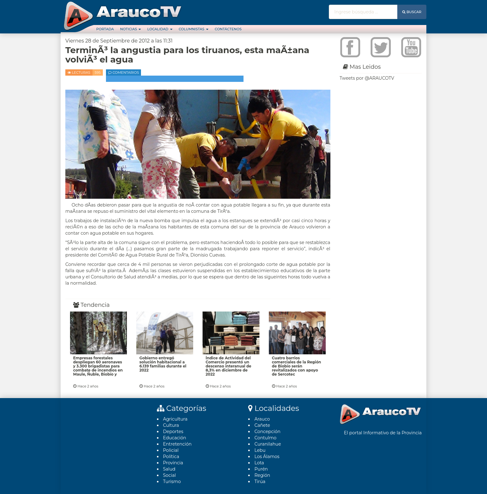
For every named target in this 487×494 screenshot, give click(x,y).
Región (262, 475)
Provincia (173, 463)
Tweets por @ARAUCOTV (367, 78)
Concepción (267, 431)
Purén (261, 469)
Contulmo (265, 438)
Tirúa (259, 481)
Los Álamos (266, 456)
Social (169, 475)
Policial (171, 450)
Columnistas (193, 29)
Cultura (171, 425)
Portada (105, 29)
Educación (174, 438)
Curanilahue (267, 444)
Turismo (172, 481)
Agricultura (175, 419)
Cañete (262, 425)
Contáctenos (228, 29)
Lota (259, 463)
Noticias (130, 29)
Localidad (159, 29)
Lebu (260, 450)
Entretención (177, 444)
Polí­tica (171, 456)
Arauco (262, 419)
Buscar (411, 12)
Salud (169, 469)
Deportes (173, 431)
